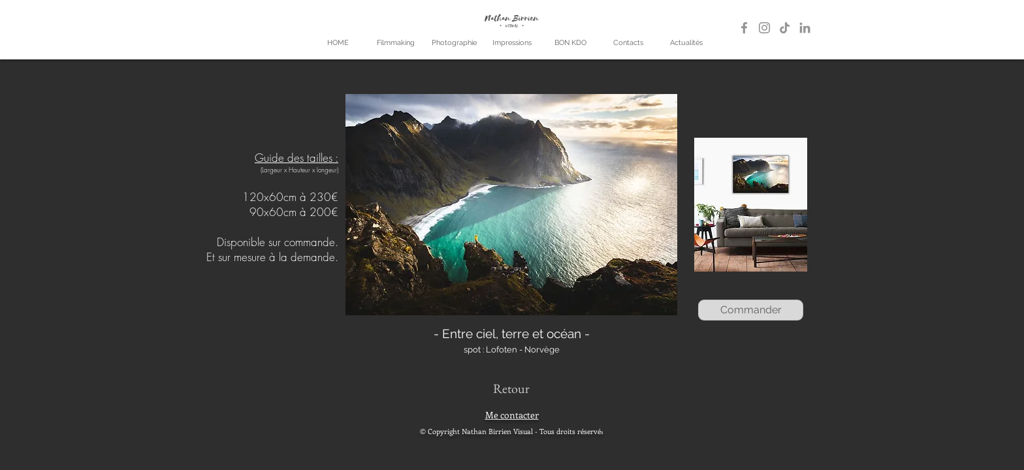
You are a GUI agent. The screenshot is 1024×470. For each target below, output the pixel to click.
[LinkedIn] (804, 27)
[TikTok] (784, 27)
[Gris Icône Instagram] (764, 27)
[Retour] (511, 388)
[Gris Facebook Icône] (744, 27)
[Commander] (750, 310)
